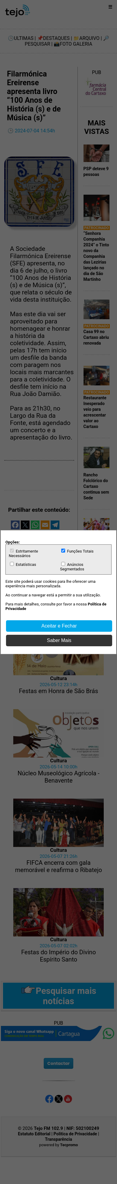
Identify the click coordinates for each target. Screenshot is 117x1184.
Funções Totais (77, 551)
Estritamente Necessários (23, 553)
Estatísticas (23, 564)
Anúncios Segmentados (72, 566)
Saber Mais (59, 640)
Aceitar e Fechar (59, 625)
